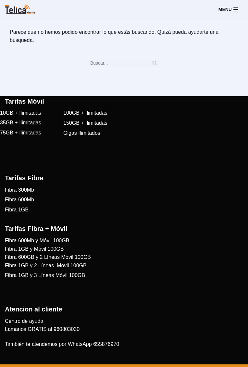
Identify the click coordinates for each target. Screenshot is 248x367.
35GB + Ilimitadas (20, 122)
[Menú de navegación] (228, 9)
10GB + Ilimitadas (20, 113)
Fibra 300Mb (19, 190)
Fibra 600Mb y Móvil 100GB (37, 240)
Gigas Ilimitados (81, 133)
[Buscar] (124, 63)
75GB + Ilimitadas (20, 132)
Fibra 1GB (17, 209)
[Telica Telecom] (20, 9)
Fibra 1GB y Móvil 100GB (34, 249)
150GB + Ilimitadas (85, 123)
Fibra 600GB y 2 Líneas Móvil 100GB (48, 257)
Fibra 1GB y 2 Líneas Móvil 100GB (46, 265)
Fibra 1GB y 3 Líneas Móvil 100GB (45, 275)
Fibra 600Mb (19, 199)
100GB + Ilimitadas (85, 113)
